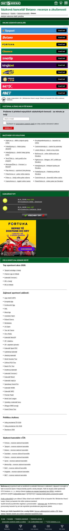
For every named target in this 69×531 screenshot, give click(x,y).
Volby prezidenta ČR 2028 (12, 422)
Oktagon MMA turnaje (11, 406)
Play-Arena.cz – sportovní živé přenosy (18, 170)
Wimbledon (8, 323)
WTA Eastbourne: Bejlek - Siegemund (30, 202)
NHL (5, 309)
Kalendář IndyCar (10, 380)
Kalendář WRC (9, 391)
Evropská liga (8, 301)
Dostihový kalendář (10, 370)
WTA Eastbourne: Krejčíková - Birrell (29, 209)
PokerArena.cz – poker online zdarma (18, 174)
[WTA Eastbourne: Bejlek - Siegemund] (9, 200)
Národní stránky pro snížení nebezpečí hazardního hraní (24, 514)
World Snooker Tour (10, 359)
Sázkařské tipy (9, 194)
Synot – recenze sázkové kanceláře (15, 461)
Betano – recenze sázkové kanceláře (16, 450)
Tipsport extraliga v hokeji (12, 270)
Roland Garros (9, 319)
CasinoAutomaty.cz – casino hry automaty (48, 146)
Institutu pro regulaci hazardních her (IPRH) (40, 491)
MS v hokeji (8, 281)
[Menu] (66, 3)
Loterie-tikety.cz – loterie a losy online (47, 150)
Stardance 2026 (9, 430)
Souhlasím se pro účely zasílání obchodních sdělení (33, 124)
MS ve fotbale (8, 285)
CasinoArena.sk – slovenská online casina (48, 178)
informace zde (42, 504)
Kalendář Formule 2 (10, 373)
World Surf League (10, 398)
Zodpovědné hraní (19, 494)
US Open (7, 327)
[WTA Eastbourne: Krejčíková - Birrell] (9, 208)
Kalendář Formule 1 (10, 277)
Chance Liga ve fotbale (11, 274)
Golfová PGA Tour (10, 363)
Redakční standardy (21, 519)
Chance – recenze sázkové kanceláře (16, 457)
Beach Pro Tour (9, 366)
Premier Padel (9, 395)
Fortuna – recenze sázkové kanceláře (16, 443)
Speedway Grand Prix (11, 384)
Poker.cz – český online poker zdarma (18, 178)
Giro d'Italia (8, 334)
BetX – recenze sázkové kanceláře (15, 468)
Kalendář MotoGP (10, 337)
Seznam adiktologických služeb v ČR (46, 511)
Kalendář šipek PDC (10, 348)
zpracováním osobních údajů (25, 124)
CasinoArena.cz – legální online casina (18, 181)
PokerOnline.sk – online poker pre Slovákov (49, 181)
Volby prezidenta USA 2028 (13, 426)
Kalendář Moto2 (9, 377)
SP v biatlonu (8, 341)
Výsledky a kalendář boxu (12, 402)
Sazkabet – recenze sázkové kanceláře (17, 454)
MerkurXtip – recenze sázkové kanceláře (17, 464)
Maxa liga (7, 312)
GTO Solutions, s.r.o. (53, 522)
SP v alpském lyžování (11, 345)
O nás (3, 519)
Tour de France (9, 330)
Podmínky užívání (36, 519)
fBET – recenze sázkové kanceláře (15, 475)
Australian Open (9, 316)
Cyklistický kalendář (10, 352)
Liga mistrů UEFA (10, 298)
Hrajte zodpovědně (7, 499)
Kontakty (10, 519)
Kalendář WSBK (9, 388)
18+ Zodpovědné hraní (35, 522)
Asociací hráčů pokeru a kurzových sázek (49, 494)
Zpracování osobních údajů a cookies (14, 522)
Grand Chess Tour (10, 409)
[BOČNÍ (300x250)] (18, 255)
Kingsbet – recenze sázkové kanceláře (16, 472)
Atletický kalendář (10, 355)
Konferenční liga (9, 305)
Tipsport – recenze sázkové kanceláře (16, 446)
